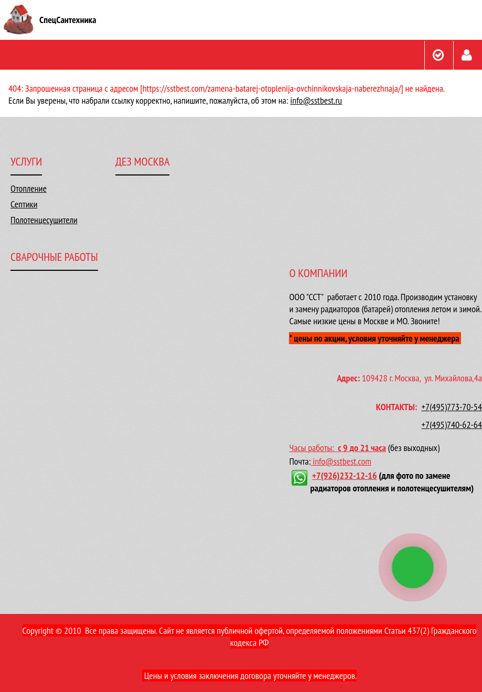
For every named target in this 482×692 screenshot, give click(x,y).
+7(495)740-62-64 (452, 425)
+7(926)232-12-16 (344, 475)
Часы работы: (313, 448)
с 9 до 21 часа (362, 448)
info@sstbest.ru (316, 100)
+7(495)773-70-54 (452, 407)
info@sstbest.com (342, 461)
